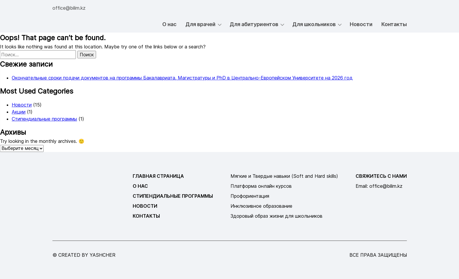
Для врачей (200, 24)
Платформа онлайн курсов (261, 186)
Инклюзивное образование (261, 206)
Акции (18, 112)
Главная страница (158, 176)
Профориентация (250, 196)
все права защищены (378, 255)
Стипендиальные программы (44, 119)
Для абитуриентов (254, 24)
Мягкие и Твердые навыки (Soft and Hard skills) (284, 176)
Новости (361, 24)
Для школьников (314, 24)
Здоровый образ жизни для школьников (277, 216)
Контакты (394, 24)
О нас (169, 24)
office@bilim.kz (69, 8)
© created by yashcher (83, 255)
